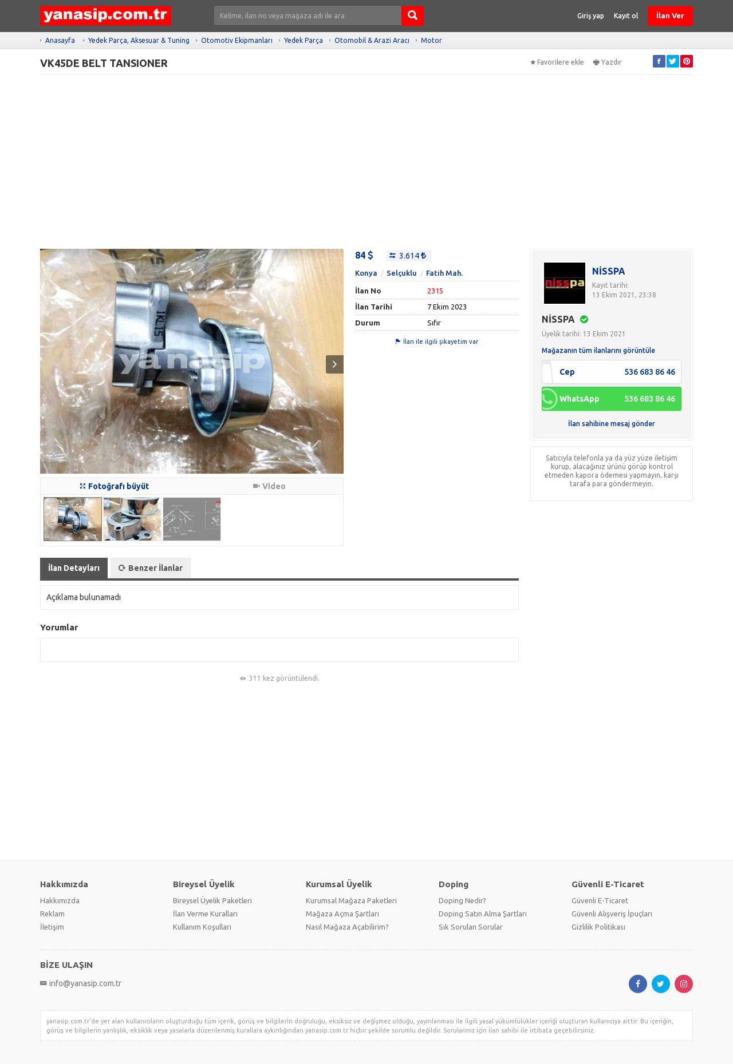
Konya (366, 273)
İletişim (52, 927)
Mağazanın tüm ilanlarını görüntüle (598, 350)
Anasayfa (60, 40)
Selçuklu (402, 273)
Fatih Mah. (444, 273)
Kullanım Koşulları (202, 927)
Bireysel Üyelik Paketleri (212, 900)
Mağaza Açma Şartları (342, 914)
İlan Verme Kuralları (205, 914)
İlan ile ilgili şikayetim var (437, 341)
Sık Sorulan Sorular (471, 927)
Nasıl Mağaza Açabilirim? (347, 927)
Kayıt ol (626, 15)
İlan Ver (670, 15)
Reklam (52, 914)
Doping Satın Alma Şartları (483, 914)
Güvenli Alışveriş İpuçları (612, 914)
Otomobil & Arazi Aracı (371, 40)
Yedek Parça (303, 40)
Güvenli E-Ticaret (600, 900)
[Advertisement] (366, 162)
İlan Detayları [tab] (74, 568)
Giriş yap (590, 15)
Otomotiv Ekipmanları (237, 40)
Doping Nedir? (462, 900)
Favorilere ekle (557, 62)
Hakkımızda (60, 900)
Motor (431, 40)
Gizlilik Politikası (598, 927)
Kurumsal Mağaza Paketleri (351, 900)
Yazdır (607, 62)
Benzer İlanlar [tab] (151, 568)
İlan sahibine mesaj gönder (611, 423)
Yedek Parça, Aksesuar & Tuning (139, 40)
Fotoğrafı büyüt (114, 486)
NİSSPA (608, 271)
